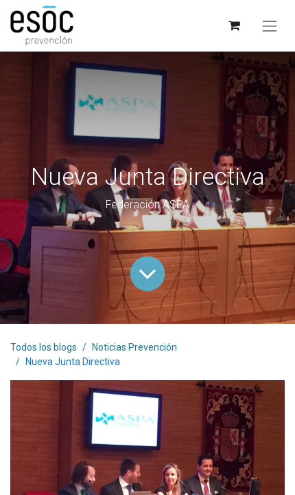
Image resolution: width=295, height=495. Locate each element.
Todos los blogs (43, 347)
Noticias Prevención (134, 347)
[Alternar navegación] (270, 26)
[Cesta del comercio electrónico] (233, 26)
